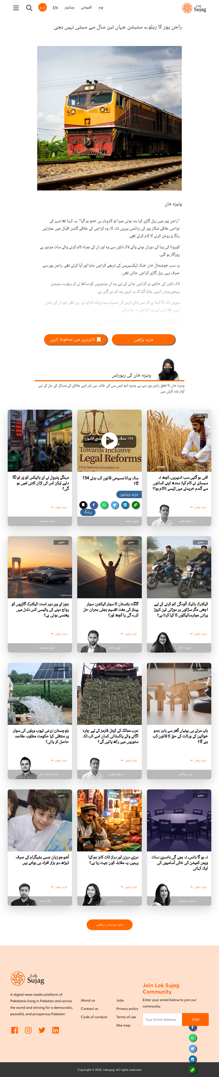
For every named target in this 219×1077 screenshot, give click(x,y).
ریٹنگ (88, 512)
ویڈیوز (69, 7)
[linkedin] (125, 505)
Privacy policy (127, 1008)
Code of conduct (94, 1017)
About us (88, 1000)
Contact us (89, 1008)
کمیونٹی (86, 7)
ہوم (101, 7)
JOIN (195, 1019)
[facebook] (93, 505)
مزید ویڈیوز (129, 494)
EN (55, 8)
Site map (123, 1025)
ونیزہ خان (173, 204)
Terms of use (126, 1017)
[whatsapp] (104, 505)
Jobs (120, 1000)
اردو (42, 7)
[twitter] (114, 505)
